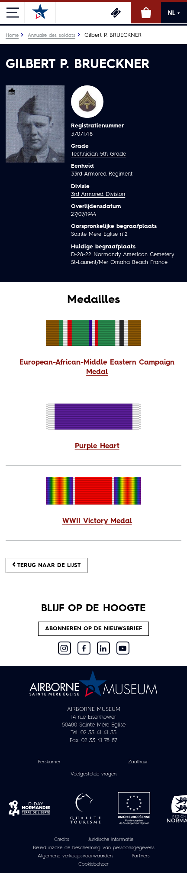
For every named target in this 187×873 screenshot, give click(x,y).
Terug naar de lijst (47, 565)
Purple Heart (97, 446)
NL (174, 13)
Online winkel (146, 12)
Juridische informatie (110, 839)
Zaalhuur (138, 762)
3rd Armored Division (98, 194)
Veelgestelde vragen (93, 774)
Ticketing (115, 12)
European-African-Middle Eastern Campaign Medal (96, 367)
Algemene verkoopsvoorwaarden (75, 856)
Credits (61, 839)
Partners (141, 856)
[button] (93, 368)
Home (12, 35)
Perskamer (49, 762)
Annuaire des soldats (51, 35)
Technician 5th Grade (98, 154)
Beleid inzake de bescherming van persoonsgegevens (94, 847)
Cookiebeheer (93, 864)
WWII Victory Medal (97, 521)
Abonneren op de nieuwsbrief (93, 629)
